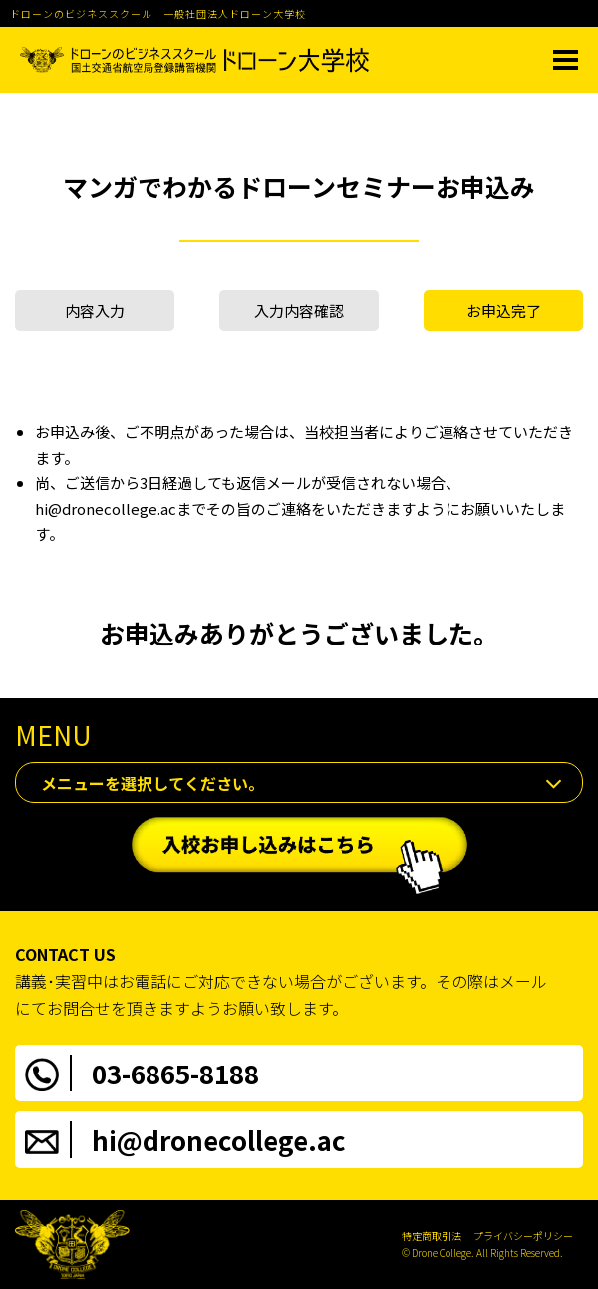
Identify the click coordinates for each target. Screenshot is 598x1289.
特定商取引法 (431, 1235)
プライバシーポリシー (523, 1235)
